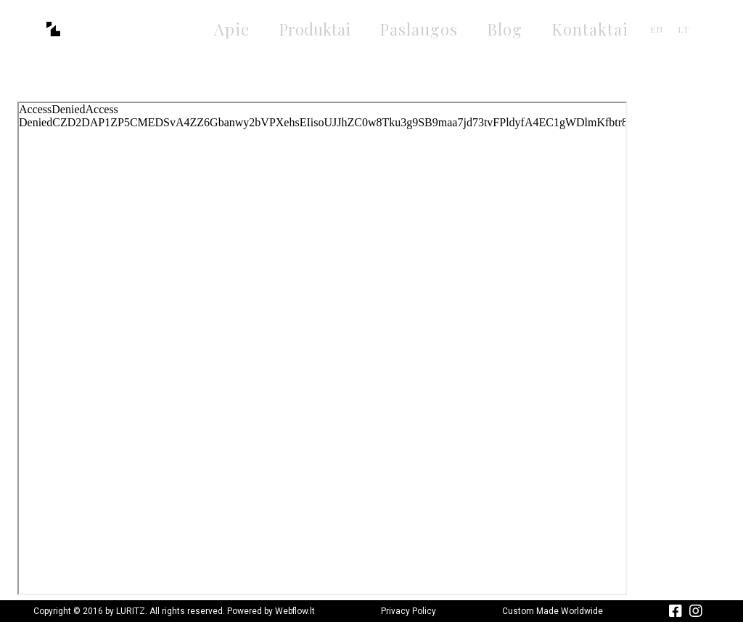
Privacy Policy (408, 611)
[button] (314, 29)
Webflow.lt (295, 611)
